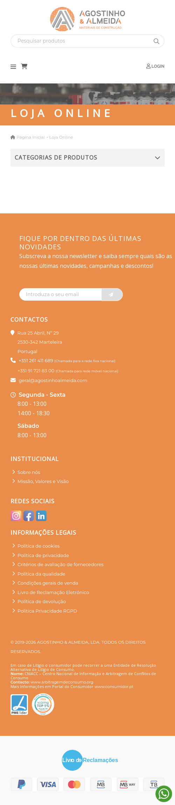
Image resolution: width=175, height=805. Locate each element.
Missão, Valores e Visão (43, 481)
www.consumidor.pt (113, 686)
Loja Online (61, 137)
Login (155, 66)
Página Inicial (30, 137)
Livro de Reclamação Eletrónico (53, 592)
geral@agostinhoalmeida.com (53, 380)
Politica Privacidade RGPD (47, 611)
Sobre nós (29, 472)
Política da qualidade (41, 574)
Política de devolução (42, 601)
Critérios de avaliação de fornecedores (61, 564)
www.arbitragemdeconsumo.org (61, 682)
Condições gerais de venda (48, 583)
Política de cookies (38, 546)
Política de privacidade (43, 555)
